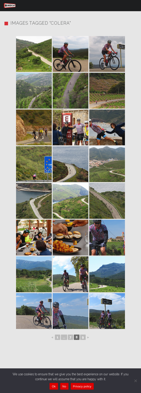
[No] (135, 380)
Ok (54, 386)
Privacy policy (82, 386)
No (64, 386)
